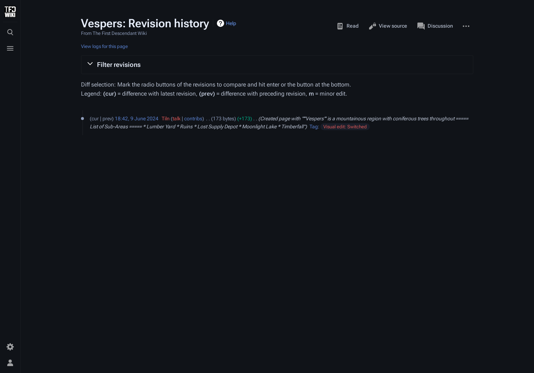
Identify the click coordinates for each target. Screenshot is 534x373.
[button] (277, 65)
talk (177, 118)
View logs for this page (104, 46)
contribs (193, 118)
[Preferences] (10, 347)
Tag (314, 126)
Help (231, 23)
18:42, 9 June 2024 (136, 118)
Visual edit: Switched (345, 126)
